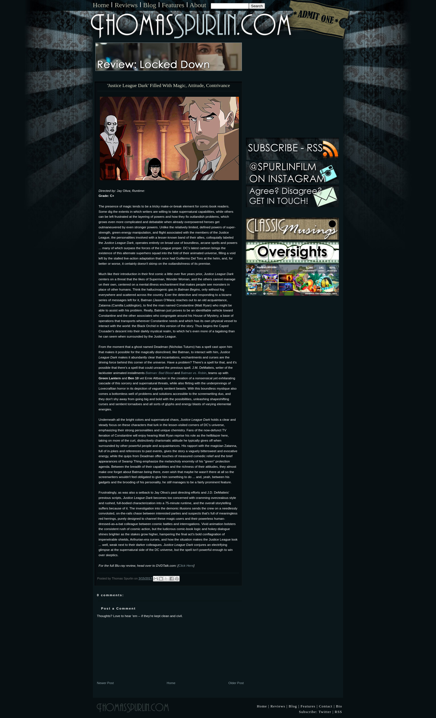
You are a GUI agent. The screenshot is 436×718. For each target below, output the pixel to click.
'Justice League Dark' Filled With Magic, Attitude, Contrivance (168, 85)
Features (173, 5)
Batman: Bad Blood (159, 373)
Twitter (325, 712)
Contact (326, 706)
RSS (338, 712)
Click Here (186, 565)
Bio (339, 706)
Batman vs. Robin (193, 373)
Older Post (236, 683)
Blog (149, 5)
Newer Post (105, 683)
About (198, 5)
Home (101, 5)
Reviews (126, 5)
